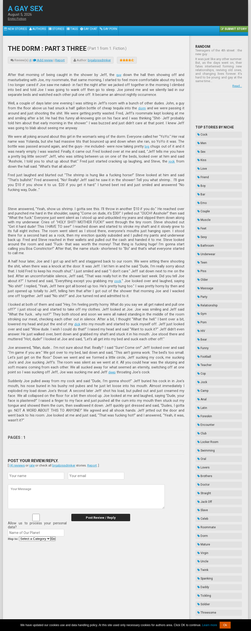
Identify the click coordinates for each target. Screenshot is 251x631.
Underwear (204, 219)
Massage (203, 243)
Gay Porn (93, 30)
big (147, 146)
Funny (201, 286)
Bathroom (203, 213)
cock (118, 280)
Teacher (202, 299)
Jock (200, 311)
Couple (201, 188)
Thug (200, 544)
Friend (201, 164)
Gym (200, 262)
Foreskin (202, 335)
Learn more (209, 625)
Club (199, 348)
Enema (201, 568)
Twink (200, 446)
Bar (199, 176)
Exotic (201, 507)
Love (200, 158)
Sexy (200, 207)
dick (77, 323)
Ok (225, 625)
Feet (199, 200)
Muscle (202, 194)
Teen (200, 225)
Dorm (200, 421)
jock (171, 160)
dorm (142, 108)
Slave (200, 403)
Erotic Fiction (18, 19)
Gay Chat (75, 30)
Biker (200, 538)
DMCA (125, 616)
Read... (237, 86)
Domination (204, 550)
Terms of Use (142, 616)
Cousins (202, 519)
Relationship (205, 256)
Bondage (203, 562)
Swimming (204, 360)
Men (199, 139)
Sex (199, 145)
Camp (200, 317)
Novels (201, 580)
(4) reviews (17, 464)
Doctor (201, 384)
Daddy (201, 458)
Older (200, 237)
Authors (32, 30)
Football (202, 292)
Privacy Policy (163, 616)
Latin (200, 329)
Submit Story (236, 30)
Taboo (201, 556)
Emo (200, 182)
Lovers (201, 372)
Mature (201, 427)
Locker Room (205, 354)
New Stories (13, 30)
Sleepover (203, 501)
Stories (48, 30)
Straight (202, 390)
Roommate (204, 415)
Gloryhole (203, 513)
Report (60, 60)
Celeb (200, 409)
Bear (200, 280)
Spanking (203, 452)
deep (112, 370)
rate (32, 464)
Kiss (199, 151)
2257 (78, 616)
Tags (61, 30)
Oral (199, 366)
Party (200, 250)
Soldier (201, 470)
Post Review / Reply (97, 516)
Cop (199, 305)
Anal (200, 323)
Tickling (202, 464)
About (67, 616)
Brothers (202, 378)
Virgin (200, 433)
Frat (199, 531)
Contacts (181, 616)
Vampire (202, 525)
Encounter (204, 341)
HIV (199, 274)
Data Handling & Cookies (101, 616)
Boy (199, 170)
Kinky (200, 489)
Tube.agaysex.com (153, 612)
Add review (43, 60)
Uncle (200, 440)
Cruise (201, 495)
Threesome (204, 476)
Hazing (201, 574)
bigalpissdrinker (99, 60)
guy (118, 75)
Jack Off (202, 397)
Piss (199, 231)
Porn (200, 268)
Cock (200, 133)
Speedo (202, 482)
